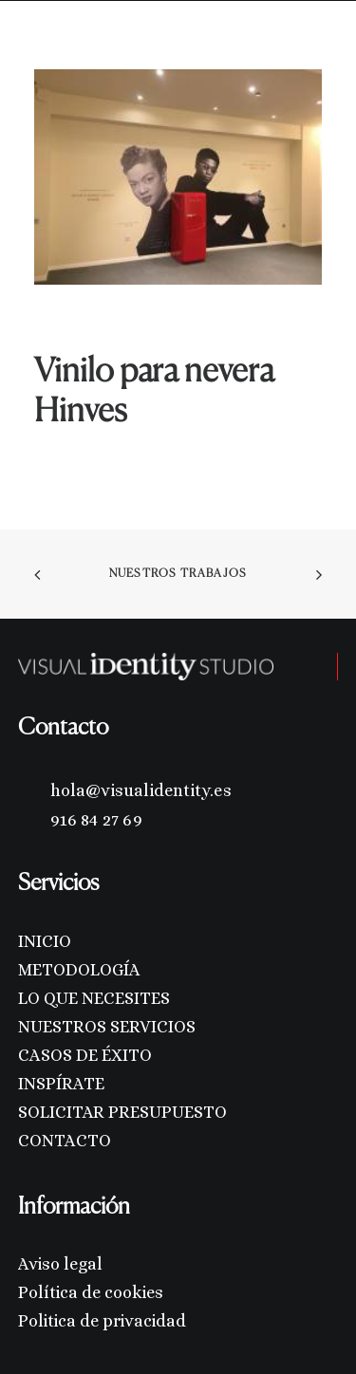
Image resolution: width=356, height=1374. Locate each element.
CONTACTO (64, 1140)
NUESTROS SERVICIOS (107, 1026)
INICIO (44, 941)
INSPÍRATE (61, 1083)
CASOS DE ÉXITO (85, 1055)
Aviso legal (60, 1263)
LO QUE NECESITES (94, 998)
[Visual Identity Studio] (79, 45)
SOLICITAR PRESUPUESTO (122, 1112)
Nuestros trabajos (178, 574)
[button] (312, 45)
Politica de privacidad (102, 1320)
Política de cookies (90, 1292)
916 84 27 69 (96, 819)
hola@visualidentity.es (141, 790)
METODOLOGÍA (79, 969)
